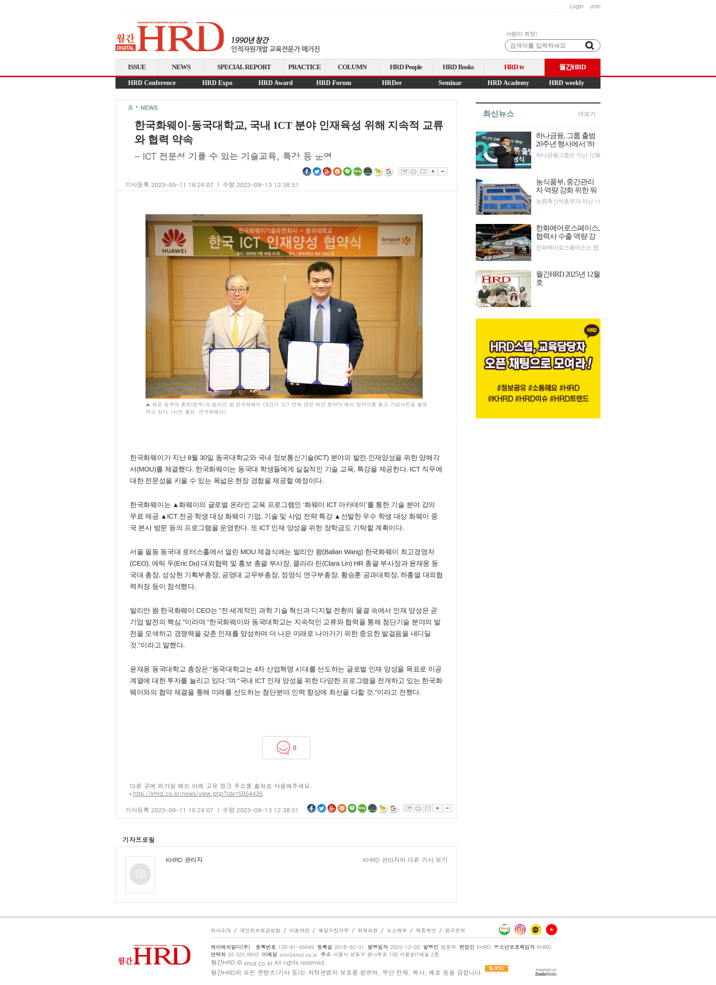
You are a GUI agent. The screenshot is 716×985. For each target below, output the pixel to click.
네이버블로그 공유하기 (358, 171)
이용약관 (299, 930)
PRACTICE (304, 67)
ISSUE (137, 67)
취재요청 (368, 930)
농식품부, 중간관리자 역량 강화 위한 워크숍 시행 (566, 186)
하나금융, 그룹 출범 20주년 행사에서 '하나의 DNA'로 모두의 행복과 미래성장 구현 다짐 (566, 140)
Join (595, 6)
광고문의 (455, 930)
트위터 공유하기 (317, 171)
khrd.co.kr (258, 963)
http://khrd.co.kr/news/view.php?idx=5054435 (198, 793)
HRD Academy (508, 82)
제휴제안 (426, 930)
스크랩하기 (403, 171)
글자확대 (432, 171)
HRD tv (514, 67)
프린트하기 (413, 171)
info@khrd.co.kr (298, 954)
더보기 (587, 113)
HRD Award (275, 82)
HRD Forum (334, 82)
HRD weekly (566, 82)
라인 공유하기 (347, 171)
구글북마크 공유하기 (388, 171)
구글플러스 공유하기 (327, 171)
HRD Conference (152, 82)
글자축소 (442, 171)
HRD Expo (217, 82)
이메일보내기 (423, 171)
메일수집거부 (333, 930)
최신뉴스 (498, 113)
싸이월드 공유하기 (337, 171)
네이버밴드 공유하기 (368, 171)
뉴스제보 (397, 930)
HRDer (392, 82)
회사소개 (221, 930)
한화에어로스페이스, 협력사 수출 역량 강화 (568, 232)
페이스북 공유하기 (307, 171)
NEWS (181, 67)
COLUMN (352, 67)
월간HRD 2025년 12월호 (568, 278)
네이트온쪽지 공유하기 (378, 171)
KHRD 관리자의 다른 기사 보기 (405, 860)
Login (576, 6)
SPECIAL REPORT (244, 67)
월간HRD (572, 67)
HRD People (406, 67)
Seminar (450, 82)
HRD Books (458, 67)
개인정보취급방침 (260, 930)
